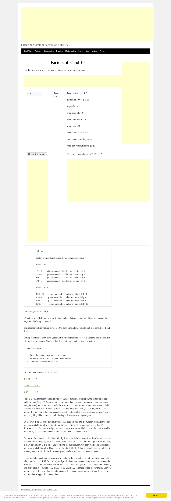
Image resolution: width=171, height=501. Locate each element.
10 (29, 379)
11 (33, 379)
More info (129, 497)
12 (36, 379)
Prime (102, 51)
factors (94, 51)
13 (35, 385)
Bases (80, 51)
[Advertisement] (87, 24)
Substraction (49, 51)
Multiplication (70, 51)
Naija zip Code (52, 490)
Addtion (38, 51)
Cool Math (28, 51)
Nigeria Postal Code (27, 490)
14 (38, 385)
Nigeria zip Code (40, 490)
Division (59, 51)
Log (87, 51)
